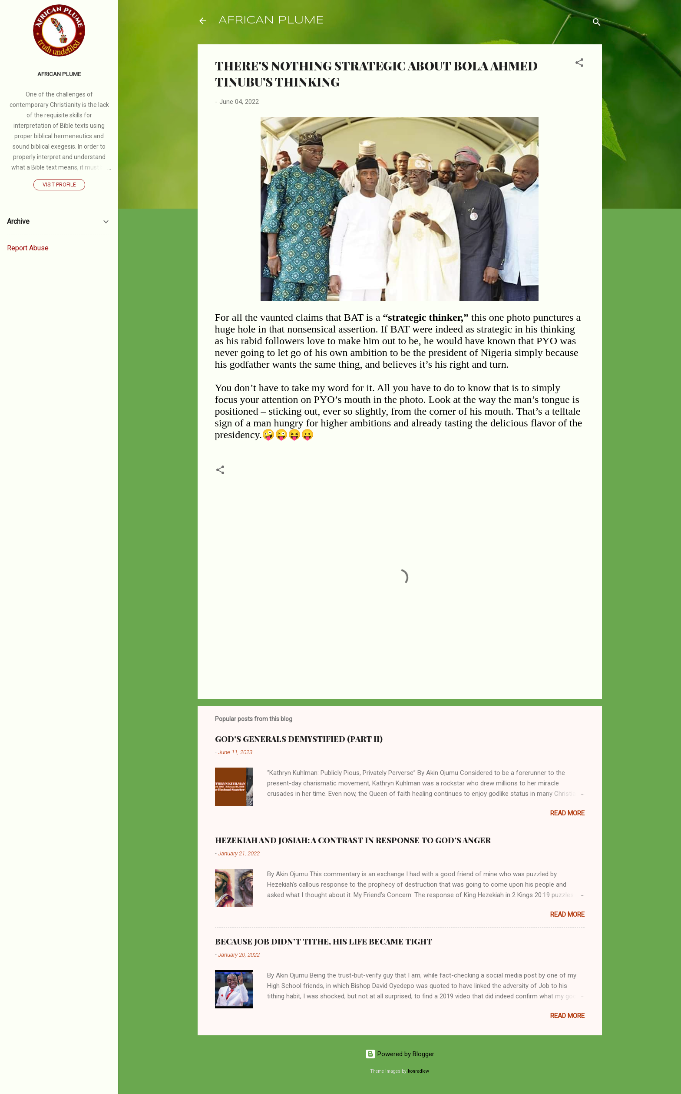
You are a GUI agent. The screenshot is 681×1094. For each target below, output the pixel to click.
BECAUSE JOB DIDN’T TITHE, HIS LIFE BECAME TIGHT (323, 941)
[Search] (597, 23)
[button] (579, 64)
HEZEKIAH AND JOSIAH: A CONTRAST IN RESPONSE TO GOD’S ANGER (353, 840)
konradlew (418, 1071)
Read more (567, 813)
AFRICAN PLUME (271, 21)
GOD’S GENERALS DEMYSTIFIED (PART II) (299, 739)
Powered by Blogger (399, 1054)
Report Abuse (28, 248)
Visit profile (59, 185)
